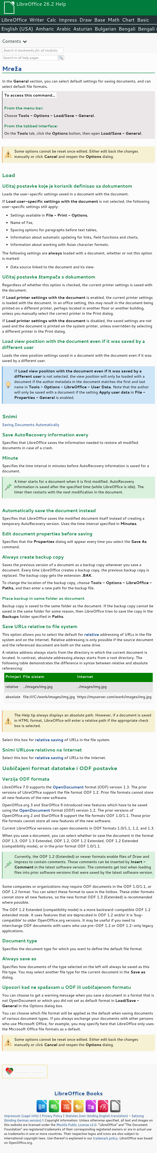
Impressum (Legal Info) (21, 1115)
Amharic (45, 28)
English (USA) (17, 28)
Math (114, 19)
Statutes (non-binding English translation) (96, 1115)
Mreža (12, 68)
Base (99, 19)
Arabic (63, 28)
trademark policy (105, 1138)
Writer (36, 19)
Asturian (82, 28)
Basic (143, 19)
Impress (68, 19)
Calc (51, 19)
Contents (11, 41)
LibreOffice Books (78, 1093)
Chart (128, 19)
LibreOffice (14, 19)
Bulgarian (105, 28)
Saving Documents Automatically (30, 424)
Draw (85, 19)
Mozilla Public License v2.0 (76, 1124)
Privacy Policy (52, 1115)
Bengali (127, 28)
